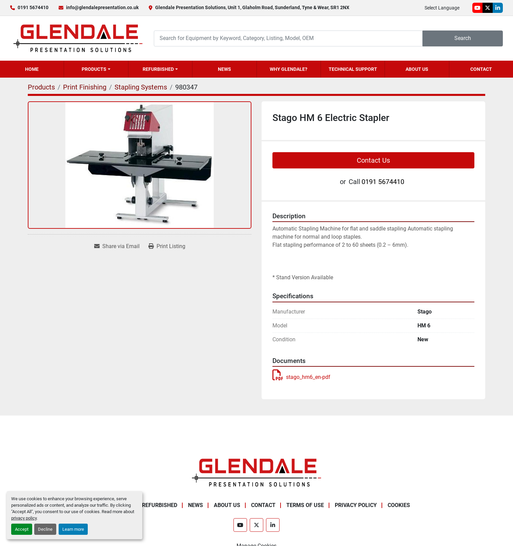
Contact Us (373, 160)
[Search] (288, 38)
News (224, 69)
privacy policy (24, 518)
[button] (96, 69)
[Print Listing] (167, 246)
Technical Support (353, 69)
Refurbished (158, 69)
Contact (481, 69)
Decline (45, 529)
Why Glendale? (288, 69)
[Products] (41, 87)
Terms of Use (305, 505)
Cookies (399, 505)
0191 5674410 (33, 7)
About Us (417, 69)
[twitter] (488, 8)
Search (462, 38)
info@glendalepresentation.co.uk (102, 7)
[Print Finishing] (84, 87)
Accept (21, 529)
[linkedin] (498, 8)
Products (94, 69)
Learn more (73, 529)
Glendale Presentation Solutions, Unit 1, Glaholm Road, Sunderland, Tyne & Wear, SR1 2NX (252, 7)
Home (32, 69)
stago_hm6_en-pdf (301, 377)
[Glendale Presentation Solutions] (256, 472)
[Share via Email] (117, 246)
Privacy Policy (356, 505)
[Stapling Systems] (141, 87)
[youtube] (477, 8)
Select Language (442, 8)
